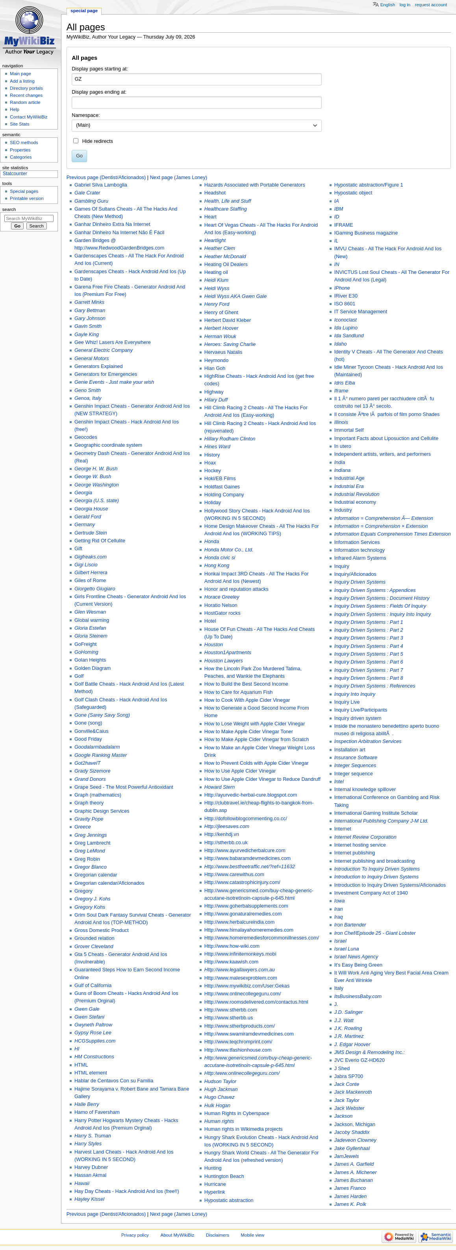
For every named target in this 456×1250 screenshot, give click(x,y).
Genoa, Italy (87, 398)
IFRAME (343, 225)
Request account (431, 4)
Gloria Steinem (91, 636)
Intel (339, 781)
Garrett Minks (89, 302)
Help (14, 109)
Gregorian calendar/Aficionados (109, 883)
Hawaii (81, 1183)
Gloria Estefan (90, 628)
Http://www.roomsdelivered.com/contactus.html (256, 1002)
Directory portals (26, 88)
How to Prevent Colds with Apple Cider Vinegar (256, 763)
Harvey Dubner (91, 1167)
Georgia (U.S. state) (96, 500)
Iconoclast (345, 320)
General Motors (91, 358)
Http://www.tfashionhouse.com (238, 1050)
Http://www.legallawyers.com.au (239, 970)
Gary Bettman (89, 310)
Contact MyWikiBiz (28, 117)
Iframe (341, 391)
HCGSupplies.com (94, 1041)
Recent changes (26, 95)
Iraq (338, 917)
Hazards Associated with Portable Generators (254, 185)
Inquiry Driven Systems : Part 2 (368, 630)
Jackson (343, 1116)
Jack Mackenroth (353, 1092)
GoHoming (86, 652)
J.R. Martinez (349, 1036)
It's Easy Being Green (358, 965)
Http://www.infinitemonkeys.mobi (240, 954)
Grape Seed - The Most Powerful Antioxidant (123, 787)
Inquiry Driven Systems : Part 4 (368, 646)
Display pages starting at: (100, 69)
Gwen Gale (86, 1009)
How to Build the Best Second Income (246, 684)
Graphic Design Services (102, 811)
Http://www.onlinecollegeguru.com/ (242, 994)
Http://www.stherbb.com (230, 1010)
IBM (338, 209)
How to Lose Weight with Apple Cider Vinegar (254, 724)
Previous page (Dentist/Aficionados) (106, 177)
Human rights (219, 1121)
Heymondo (216, 360)
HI (77, 1049)
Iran (338, 909)
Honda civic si (219, 557)
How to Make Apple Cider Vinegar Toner (248, 731)
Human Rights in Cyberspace (236, 1113)
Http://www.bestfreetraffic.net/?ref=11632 (249, 866)
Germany (84, 524)
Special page (84, 10)
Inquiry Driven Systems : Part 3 (368, 638)
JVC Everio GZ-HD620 (359, 1060)
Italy (338, 988)
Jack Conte (346, 1084)
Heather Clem (219, 248)
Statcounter (15, 173)
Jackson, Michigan (354, 1124)
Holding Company (224, 494)
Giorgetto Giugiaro (94, 589)
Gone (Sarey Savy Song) (102, 715)
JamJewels (346, 1156)
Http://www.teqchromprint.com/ (238, 1042)
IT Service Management (360, 311)
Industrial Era (349, 486)
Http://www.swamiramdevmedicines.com (249, 1034)
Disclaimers (217, 1235)
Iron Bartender (350, 925)
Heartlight (215, 240)
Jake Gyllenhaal (352, 1148)
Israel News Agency (356, 957)
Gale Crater (87, 193)
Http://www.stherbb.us (228, 1018)
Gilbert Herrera (91, 572)
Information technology (359, 550)
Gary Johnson (90, 318)
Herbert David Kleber (227, 320)
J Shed (342, 1068)
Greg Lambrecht (92, 843)
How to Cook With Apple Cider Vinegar (247, 700)
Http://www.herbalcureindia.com (239, 922)
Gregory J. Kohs (92, 899)
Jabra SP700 (348, 1076)
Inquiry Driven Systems (360, 582)
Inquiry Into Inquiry (354, 694)
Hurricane (215, 1184)
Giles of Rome (90, 580)
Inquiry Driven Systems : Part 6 (368, 662)
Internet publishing (354, 853)
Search (9, 209)
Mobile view (253, 1235)
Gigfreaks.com (90, 557)
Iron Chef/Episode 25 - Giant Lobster (375, 933)
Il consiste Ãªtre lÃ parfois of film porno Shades (387, 414)
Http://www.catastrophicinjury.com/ (242, 882)
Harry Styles (88, 1143)
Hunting (213, 1168)
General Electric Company (103, 350)
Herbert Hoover (221, 328)
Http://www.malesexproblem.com (240, 978)
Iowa (339, 901)
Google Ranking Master (100, 755)
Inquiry (341, 566)
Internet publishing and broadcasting (374, 861)
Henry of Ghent (221, 312)
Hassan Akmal (90, 1175)
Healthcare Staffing (225, 209)
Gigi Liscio (86, 565)
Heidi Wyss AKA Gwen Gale (235, 296)
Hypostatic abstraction (229, 1200)
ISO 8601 (345, 304)
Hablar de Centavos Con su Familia (113, 1081)
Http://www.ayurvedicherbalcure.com (244, 850)
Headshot (215, 193)
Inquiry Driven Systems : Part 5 (368, 654)
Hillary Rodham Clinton (230, 439)
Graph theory (89, 803)
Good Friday (88, 739)
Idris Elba (344, 383)
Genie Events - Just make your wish (114, 382)
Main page (20, 73)
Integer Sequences (355, 765)
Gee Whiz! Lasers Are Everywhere (112, 342)
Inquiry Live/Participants (360, 710)
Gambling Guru (91, 201)
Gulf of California (93, 985)
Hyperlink (214, 1192)
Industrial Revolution (357, 494)
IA (336, 201)
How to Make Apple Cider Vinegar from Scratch (256, 739)
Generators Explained (98, 366)
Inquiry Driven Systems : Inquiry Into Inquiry (382, 614)
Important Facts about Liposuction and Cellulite (386, 438)
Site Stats (19, 124)
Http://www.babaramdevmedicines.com (247, 858)
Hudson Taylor (220, 1081)
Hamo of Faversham (97, 1112)
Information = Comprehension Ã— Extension (383, 518)
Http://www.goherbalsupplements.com (246, 906)
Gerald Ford (87, 517)
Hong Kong (217, 565)
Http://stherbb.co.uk (226, 842)
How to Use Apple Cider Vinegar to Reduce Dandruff (262, 779)
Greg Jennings (90, 835)
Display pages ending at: (99, 92)
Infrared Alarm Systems (360, 558)
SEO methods (24, 142)
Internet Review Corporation (365, 837)
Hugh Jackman (221, 1089)
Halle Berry (86, 1104)
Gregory (83, 891)
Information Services (357, 542)
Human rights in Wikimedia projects (243, 1129)
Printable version (26, 198)
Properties (20, 150)
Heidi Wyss (216, 288)
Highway (214, 392)
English (387, 4)
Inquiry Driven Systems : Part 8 (368, 678)
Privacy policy (135, 1235)
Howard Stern (219, 787)
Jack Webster (349, 1108)
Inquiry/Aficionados (355, 574)
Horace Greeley (221, 597)
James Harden (350, 1196)
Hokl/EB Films (220, 478)
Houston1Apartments (227, 652)
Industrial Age (349, 478)
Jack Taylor (347, 1100)
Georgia (83, 493)
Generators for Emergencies (105, 374)
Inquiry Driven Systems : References (374, 686)
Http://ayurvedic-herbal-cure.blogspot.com (250, 795)
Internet (342, 829)
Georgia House (91, 509)
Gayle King (86, 334)
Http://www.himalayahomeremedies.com (248, 930)
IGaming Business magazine (366, 233)
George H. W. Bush (96, 469)
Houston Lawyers (223, 661)
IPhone (342, 288)
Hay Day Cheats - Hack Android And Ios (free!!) (126, 1191)
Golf (78, 676)
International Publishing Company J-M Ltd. (381, 821)
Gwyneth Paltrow (93, 1025)
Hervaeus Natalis (223, 352)
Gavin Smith (88, 326)
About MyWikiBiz (178, 1235)
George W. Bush (92, 476)
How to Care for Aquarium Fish (238, 692)
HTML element (90, 1073)
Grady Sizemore (92, 771)
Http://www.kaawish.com (231, 962)
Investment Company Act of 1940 (371, 893)
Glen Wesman (90, 612)
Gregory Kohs (89, 907)
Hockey (212, 470)
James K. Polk (350, 1204)
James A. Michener (355, 1172)
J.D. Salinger (348, 1012)
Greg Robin (87, 859)
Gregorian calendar (95, 875)
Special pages (24, 191)
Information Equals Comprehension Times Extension (392, 534)
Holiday (212, 502)
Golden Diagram (92, 668)
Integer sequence (353, 774)
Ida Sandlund (349, 335)
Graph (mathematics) (97, 795)
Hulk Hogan (217, 1105)
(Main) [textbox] (83, 125)
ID (336, 217)
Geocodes (85, 437)
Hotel (210, 621)
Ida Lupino (346, 328)
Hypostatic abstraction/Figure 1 (368, 185)
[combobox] (197, 126)
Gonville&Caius (91, 731)
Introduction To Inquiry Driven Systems (377, 869)
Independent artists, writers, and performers (382, 454)
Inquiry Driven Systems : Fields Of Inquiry (380, 606)
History (212, 455)
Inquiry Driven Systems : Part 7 (368, 670)
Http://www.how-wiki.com (232, 946)
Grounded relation (94, 938)
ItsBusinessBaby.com (358, 996)
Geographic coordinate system (108, 445)
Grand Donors (90, 779)
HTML (81, 1065)
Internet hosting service (360, 845)
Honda (211, 541)
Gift (78, 548)
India (339, 462)
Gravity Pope (88, 819)
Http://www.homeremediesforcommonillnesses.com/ (261, 938)
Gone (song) (88, 723)
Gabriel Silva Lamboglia (100, 185)
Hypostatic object (353, 193)
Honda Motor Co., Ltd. (229, 550)
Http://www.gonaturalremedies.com (243, 914)
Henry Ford (216, 304)
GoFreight (85, 644)
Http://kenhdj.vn (221, 834)
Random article (25, 102)
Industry (343, 510)
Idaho (340, 344)
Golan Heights (90, 660)
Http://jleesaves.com (226, 826)
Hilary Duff (216, 400)
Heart (210, 217)
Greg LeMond (89, 851)
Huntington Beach (224, 1176)
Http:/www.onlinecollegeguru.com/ (242, 1073)
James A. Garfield (354, 1164)
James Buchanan (353, 1180)
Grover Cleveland (93, 946)
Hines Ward (217, 446)
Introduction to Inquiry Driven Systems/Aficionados (390, 885)
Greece (82, 827)
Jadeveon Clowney (355, 1140)
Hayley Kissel (89, 1199)
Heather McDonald (225, 256)
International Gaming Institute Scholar (376, 813)
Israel (340, 941)
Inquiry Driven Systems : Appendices (375, 590)
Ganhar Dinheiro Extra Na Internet (112, 224)
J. (336, 1004)
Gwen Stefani (89, 1017)
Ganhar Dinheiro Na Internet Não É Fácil (119, 232)
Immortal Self (349, 430)
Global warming (91, 620)
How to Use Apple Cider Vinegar (240, 771)
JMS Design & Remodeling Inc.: (369, 1052)
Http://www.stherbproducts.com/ (239, 1026)
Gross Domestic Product (101, 930)
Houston (213, 644)
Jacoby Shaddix (352, 1132)
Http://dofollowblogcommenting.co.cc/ (245, 818)
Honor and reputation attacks (236, 589)
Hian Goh (215, 368)
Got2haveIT (87, 763)
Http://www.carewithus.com (234, 874)
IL (336, 241)
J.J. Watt (344, 1020)
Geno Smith (87, 390)
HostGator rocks (222, 613)
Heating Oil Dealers (226, 264)
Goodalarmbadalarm (97, 747)
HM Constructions (94, 1057)
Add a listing (22, 81)
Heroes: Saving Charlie (230, 344)
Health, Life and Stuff (227, 201)
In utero (342, 446)
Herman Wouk (220, 336)
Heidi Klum (216, 280)
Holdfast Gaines (222, 487)
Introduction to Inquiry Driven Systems (376, 877)
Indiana (342, 470)
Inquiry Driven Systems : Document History (382, 598)
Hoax (210, 463)
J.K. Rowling (348, 1028)
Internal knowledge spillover (365, 789)
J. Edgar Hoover (352, 1044)
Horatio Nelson (220, 605)
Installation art (349, 750)
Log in (405, 4)
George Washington (96, 485)
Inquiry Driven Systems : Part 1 (368, 622)
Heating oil (216, 272)
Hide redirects (97, 141)
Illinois (341, 422)
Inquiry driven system (358, 718)
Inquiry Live (347, 702)
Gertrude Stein (90, 533)
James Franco (350, 1188)
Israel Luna (346, 949)
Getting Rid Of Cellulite (99, 541)
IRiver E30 (346, 296)
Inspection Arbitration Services (368, 741)
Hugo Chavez (219, 1097)
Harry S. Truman (92, 1136)
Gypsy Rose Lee (92, 1033)
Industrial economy (355, 502)
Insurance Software (355, 757)
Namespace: (86, 115)
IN (336, 264)
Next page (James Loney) (178, 177)
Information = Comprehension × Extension (381, 526)
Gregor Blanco (90, 867)
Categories (21, 157)
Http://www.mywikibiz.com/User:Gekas (246, 986)
